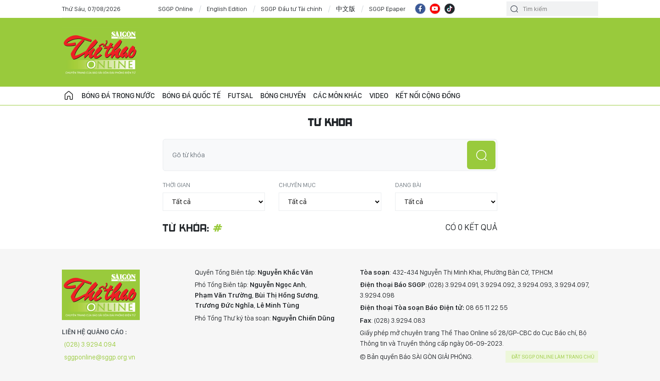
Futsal (240, 95)
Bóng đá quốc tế (191, 95)
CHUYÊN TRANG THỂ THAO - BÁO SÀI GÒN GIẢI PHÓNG (101, 52)
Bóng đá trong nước (118, 95)
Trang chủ (69, 96)
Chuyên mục (297, 184)
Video (378, 95)
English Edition (227, 8)
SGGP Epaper (387, 8)
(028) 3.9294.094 (90, 344)
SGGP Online (175, 8)
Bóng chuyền (283, 95)
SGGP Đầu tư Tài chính (291, 8)
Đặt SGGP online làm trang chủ (553, 356)
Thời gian (176, 184)
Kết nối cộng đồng (428, 95)
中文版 (345, 8)
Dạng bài (408, 184)
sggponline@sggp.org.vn (99, 357)
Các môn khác (337, 95)
